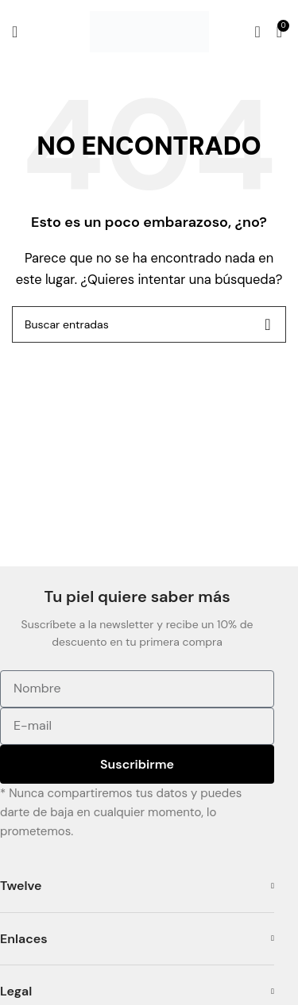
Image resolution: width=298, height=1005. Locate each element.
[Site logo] (149, 31)
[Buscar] (257, 32)
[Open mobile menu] (14, 32)
